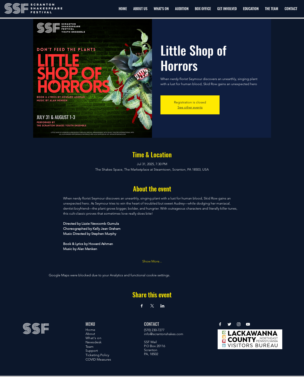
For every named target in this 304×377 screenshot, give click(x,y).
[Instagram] (238, 324)
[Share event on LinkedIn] (162, 305)
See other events (190, 107)
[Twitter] (229, 324)
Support (92, 351)
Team (90, 347)
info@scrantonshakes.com (163, 334)
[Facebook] (220, 324)
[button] (227, 8)
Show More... (152, 261)
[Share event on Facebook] (142, 305)
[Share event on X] (152, 305)
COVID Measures (98, 359)
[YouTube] (248, 324)
